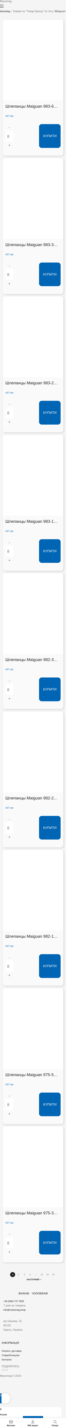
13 (42, 1274)
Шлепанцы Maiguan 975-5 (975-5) (29, 1074)
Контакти (6, 1359)
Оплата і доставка (12, 1351)
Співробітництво (11, 1355)
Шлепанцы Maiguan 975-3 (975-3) (29, 1213)
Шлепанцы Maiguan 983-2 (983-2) (29, 383)
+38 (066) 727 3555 (13, 1301)
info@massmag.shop (14, 1310)
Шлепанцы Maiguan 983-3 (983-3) (29, 244)
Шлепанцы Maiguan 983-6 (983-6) (29, 106)
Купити (50, 136)
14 (47, 1274)
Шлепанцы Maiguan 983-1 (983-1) (29, 521)
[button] (2, 1370)
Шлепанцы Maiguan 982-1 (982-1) (29, 936)
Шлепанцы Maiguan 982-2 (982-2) (29, 798)
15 (53, 1274)
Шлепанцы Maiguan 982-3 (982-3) (29, 659)
